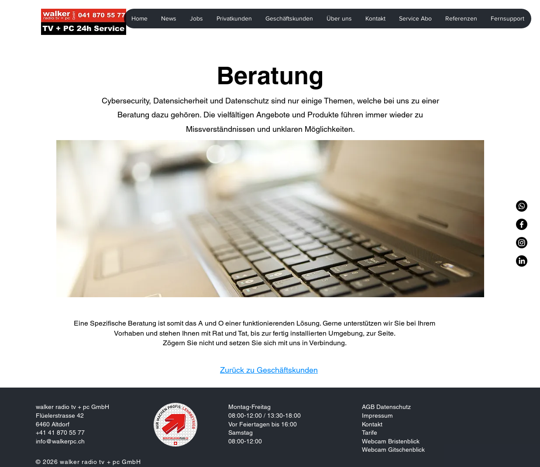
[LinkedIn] (521, 261)
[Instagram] (521, 242)
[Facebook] (521, 224)
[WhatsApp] (521, 206)
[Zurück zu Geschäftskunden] (270, 370)
